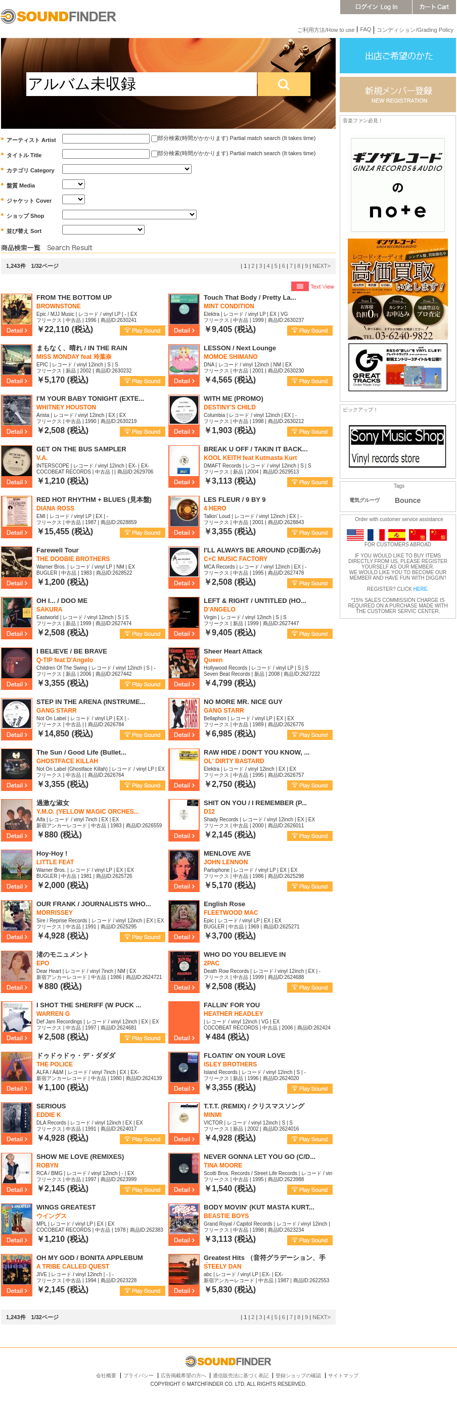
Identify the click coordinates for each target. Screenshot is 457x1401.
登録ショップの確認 (298, 1375)
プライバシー (138, 1375)
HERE (421, 589)
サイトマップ (343, 1375)
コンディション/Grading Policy (415, 30)
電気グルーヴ (364, 500)
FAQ (365, 29)
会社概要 (106, 1375)
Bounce (408, 500)
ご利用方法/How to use (325, 30)
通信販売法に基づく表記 (240, 1375)
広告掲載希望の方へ (183, 1375)
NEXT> (321, 266)
